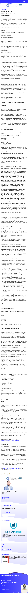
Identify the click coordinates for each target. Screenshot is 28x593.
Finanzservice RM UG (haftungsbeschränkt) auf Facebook (12, 501)
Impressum (4, 585)
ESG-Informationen (5, 589)
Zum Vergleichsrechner (7, 549)
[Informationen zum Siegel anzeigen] (24, 592)
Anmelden (4, 538)
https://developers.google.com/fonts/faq (11, 468)
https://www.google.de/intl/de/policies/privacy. (10, 440)
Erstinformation (5, 588)
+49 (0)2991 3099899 (6, 499)
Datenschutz (4, 586)
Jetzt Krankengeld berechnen (8, 514)
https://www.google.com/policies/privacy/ (12, 470)
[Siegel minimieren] (27, 585)
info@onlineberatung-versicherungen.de (9, 498)
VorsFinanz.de (7, 512)
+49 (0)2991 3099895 (6, 497)
